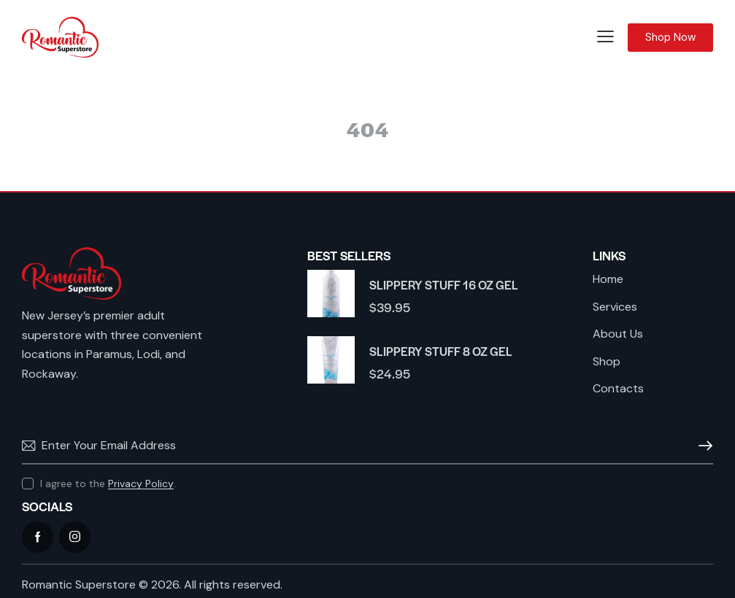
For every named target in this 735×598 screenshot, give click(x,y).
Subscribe (702, 446)
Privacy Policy (141, 483)
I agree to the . (108, 483)
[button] (605, 37)
